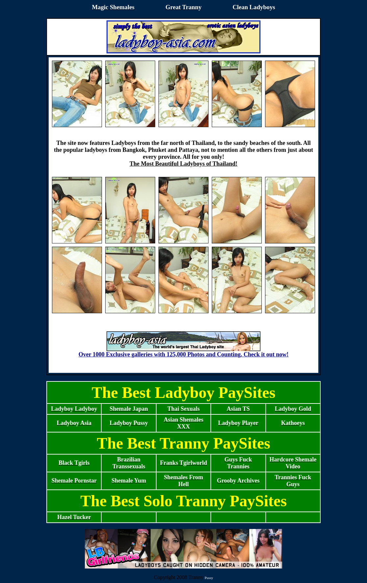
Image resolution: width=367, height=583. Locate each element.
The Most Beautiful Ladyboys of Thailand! (183, 163)
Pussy (209, 578)
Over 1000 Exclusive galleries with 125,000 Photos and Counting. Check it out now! (184, 352)
